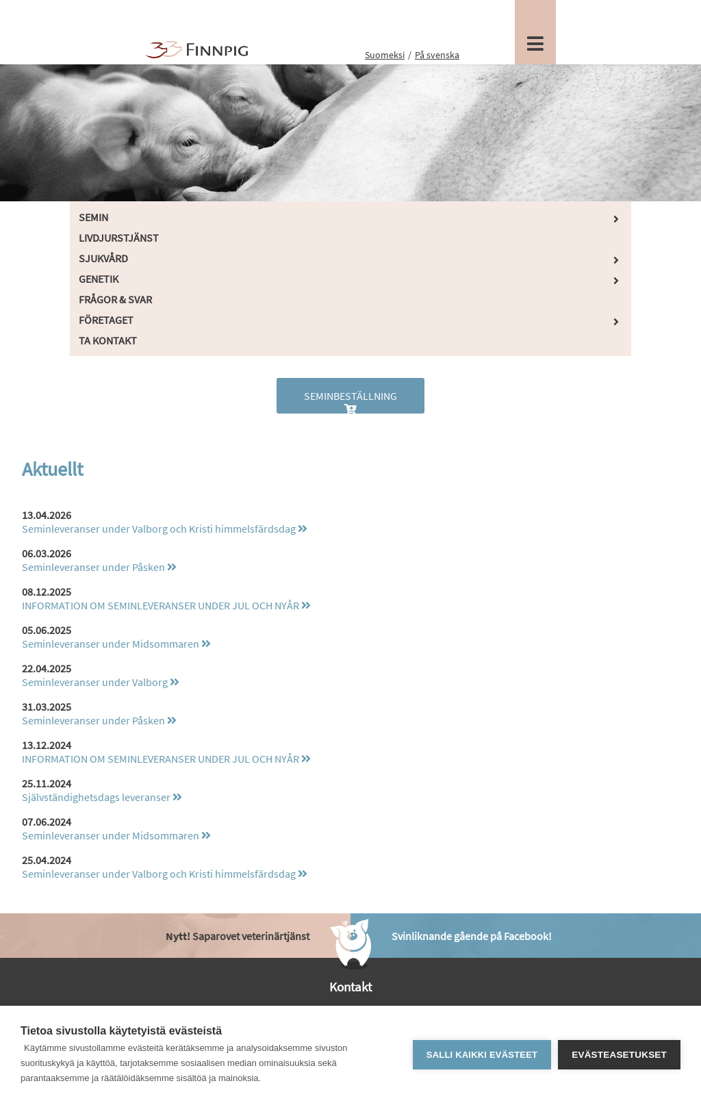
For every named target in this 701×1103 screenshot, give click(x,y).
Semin (93, 217)
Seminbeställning (350, 401)
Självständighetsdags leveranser (102, 797)
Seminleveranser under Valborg (100, 682)
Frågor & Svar (115, 299)
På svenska (437, 55)
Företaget (106, 320)
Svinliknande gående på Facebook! (472, 936)
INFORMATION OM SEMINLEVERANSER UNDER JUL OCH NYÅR (166, 605)
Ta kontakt (108, 340)
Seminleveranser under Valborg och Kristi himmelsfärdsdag (164, 528)
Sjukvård (103, 258)
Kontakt (350, 986)
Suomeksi (385, 55)
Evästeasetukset (619, 1055)
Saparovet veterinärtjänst (237, 936)
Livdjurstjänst (119, 237)
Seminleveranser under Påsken (99, 567)
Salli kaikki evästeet (481, 1055)
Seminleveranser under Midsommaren (116, 643)
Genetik (98, 279)
